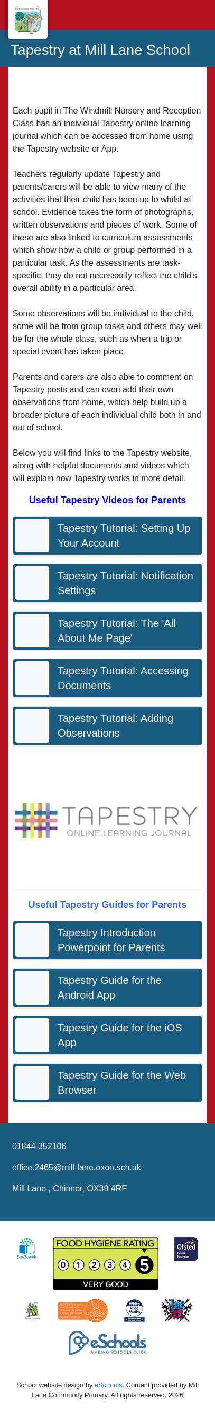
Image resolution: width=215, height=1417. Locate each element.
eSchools (109, 1385)
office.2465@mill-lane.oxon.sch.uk (76, 1167)
